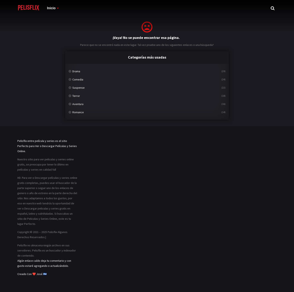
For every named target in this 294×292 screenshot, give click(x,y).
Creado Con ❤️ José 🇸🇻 (32, 274)
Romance (78, 112)
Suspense (78, 87)
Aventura (77, 104)
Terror (76, 96)
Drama (76, 71)
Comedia (77, 79)
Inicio (51, 8)
